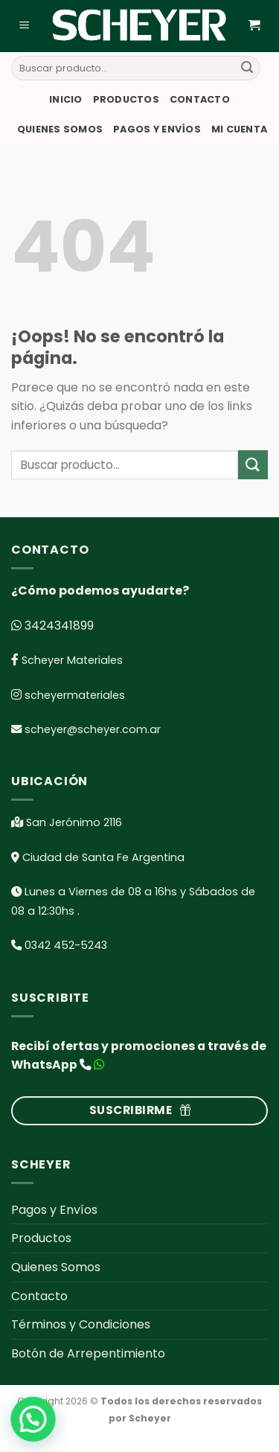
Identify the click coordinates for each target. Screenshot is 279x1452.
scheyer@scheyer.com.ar (93, 729)
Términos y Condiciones (80, 1324)
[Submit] (247, 68)
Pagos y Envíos (157, 129)
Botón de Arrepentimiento (88, 1353)
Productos (126, 99)
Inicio (66, 99)
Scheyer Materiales (71, 660)
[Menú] (25, 26)
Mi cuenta (239, 129)
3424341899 (58, 625)
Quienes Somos (60, 129)
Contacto (200, 99)
